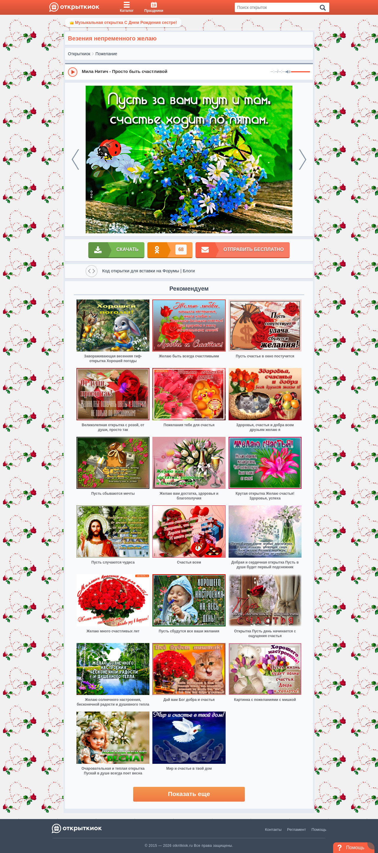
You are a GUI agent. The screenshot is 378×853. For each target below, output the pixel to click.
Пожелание (106, 53)
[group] (189, 72)
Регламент (296, 829)
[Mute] (288, 72)
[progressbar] (300, 72)
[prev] (75, 159)
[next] (303, 159)
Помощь (319, 829)
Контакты (273, 829)
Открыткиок (79, 53)
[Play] (72, 72)
